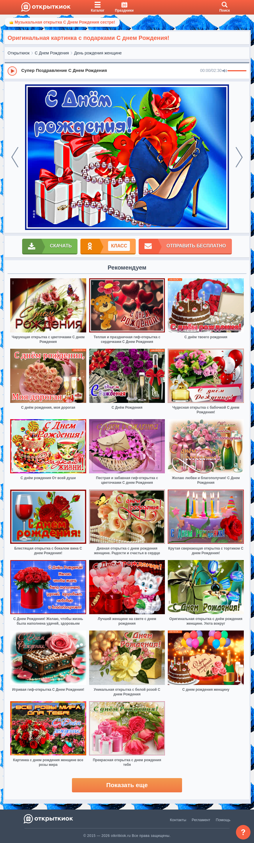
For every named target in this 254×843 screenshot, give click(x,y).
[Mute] (224, 71)
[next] (239, 157)
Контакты (178, 820)
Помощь (223, 820)
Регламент (201, 820)
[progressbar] (236, 71)
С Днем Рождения (52, 53)
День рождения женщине (98, 53)
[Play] (12, 71)
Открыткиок (19, 53)
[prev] (15, 157)
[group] (127, 71)
